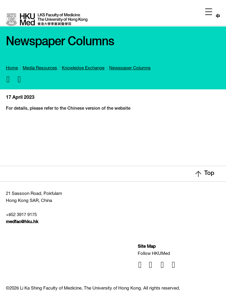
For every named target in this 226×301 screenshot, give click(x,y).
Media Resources (40, 68)
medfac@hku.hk (22, 222)
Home (12, 68)
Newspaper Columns (130, 68)
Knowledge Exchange (83, 68)
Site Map (147, 247)
